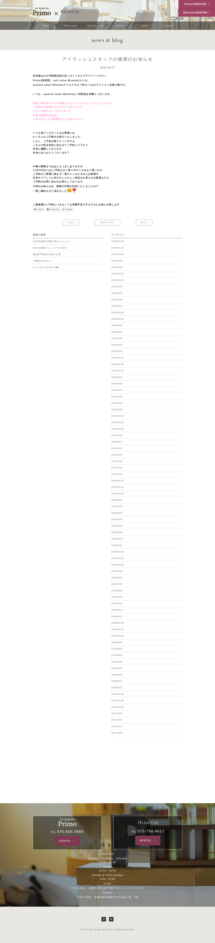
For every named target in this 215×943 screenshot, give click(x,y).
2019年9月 (117, 571)
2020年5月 (117, 519)
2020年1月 (117, 545)
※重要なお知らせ (42, 261)
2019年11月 (117, 558)
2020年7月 (117, 506)
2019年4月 (117, 603)
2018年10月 (117, 636)
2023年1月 (117, 351)
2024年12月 (117, 273)
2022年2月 (117, 403)
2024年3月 (117, 299)
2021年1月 (117, 474)
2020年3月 (117, 532)
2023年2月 (117, 345)
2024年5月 (117, 293)
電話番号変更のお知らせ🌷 (47, 254)
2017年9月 (117, 713)
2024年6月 (117, 286)
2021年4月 (117, 455)
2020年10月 (117, 493)
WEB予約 (64, 841)
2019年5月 (117, 597)
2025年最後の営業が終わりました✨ (52, 241)
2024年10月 (117, 280)
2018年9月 (117, 642)
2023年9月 (117, 325)
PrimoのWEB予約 (195, 4)
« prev (71, 222)
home (46, 25)
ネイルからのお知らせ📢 (46, 267)
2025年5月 (117, 267)
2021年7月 (117, 448)
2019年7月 (117, 584)
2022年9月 (117, 377)
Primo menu (70, 25)
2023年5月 (117, 338)
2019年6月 (117, 590)
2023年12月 (117, 312)
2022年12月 (117, 358)
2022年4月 (117, 390)
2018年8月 (117, 649)
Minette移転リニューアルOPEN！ (51, 248)
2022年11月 (117, 364)
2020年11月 (117, 487)
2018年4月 (117, 668)
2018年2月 (117, 681)
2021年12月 (117, 416)
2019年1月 (117, 616)
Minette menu (95, 25)
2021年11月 (117, 422)
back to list (107, 222)
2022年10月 (117, 370)
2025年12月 (117, 241)
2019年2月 (117, 610)
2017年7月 (117, 726)
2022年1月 (117, 409)
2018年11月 (117, 629)
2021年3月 (117, 461)
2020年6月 (117, 513)
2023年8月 (117, 332)
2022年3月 (117, 396)
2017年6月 (117, 733)
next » (144, 222)
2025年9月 (117, 261)
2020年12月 (117, 480)
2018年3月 (117, 675)
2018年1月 (117, 687)
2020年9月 (117, 500)
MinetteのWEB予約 (195, 12)
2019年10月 (117, 565)
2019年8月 (117, 578)
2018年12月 (117, 623)
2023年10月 (117, 319)
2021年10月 (117, 429)
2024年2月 (117, 306)
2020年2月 (117, 539)
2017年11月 (117, 700)
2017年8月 (117, 720)
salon (144, 25)
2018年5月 (117, 662)
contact (169, 25)
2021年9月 (117, 435)
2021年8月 (117, 442)
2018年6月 (117, 655)
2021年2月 (117, 468)
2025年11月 (117, 248)
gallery (120, 25)
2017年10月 (117, 707)
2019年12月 (117, 552)
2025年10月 (117, 254)
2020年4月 (117, 526)
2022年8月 (117, 383)
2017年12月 (117, 694)
